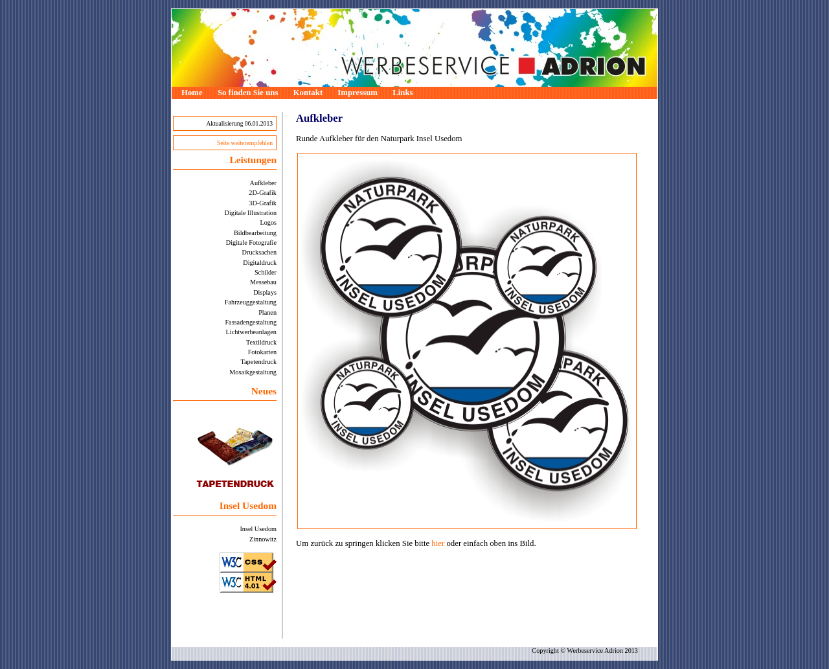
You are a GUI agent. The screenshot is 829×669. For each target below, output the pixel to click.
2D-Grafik (263, 192)
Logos (268, 222)
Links (402, 92)
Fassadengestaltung (251, 322)
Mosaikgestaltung (253, 372)
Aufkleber (263, 183)
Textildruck (261, 342)
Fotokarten (262, 352)
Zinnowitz (263, 539)
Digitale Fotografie (251, 242)
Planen (267, 312)
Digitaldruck (260, 262)
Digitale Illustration (251, 212)
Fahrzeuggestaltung (251, 302)
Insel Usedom (258, 528)
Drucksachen (259, 252)
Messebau (263, 282)
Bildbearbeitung (255, 232)
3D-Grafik (263, 203)
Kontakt (308, 92)
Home (192, 92)
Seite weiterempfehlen (245, 142)
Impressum (357, 92)
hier (437, 543)
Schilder (266, 272)
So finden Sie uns (248, 92)
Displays (265, 292)
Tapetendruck (258, 361)
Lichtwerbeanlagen (251, 331)
